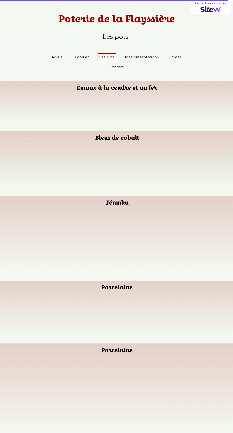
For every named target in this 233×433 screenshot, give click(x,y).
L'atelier (82, 57)
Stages (175, 57)
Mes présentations (142, 57)
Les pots (107, 57)
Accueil (58, 57)
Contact (117, 67)
